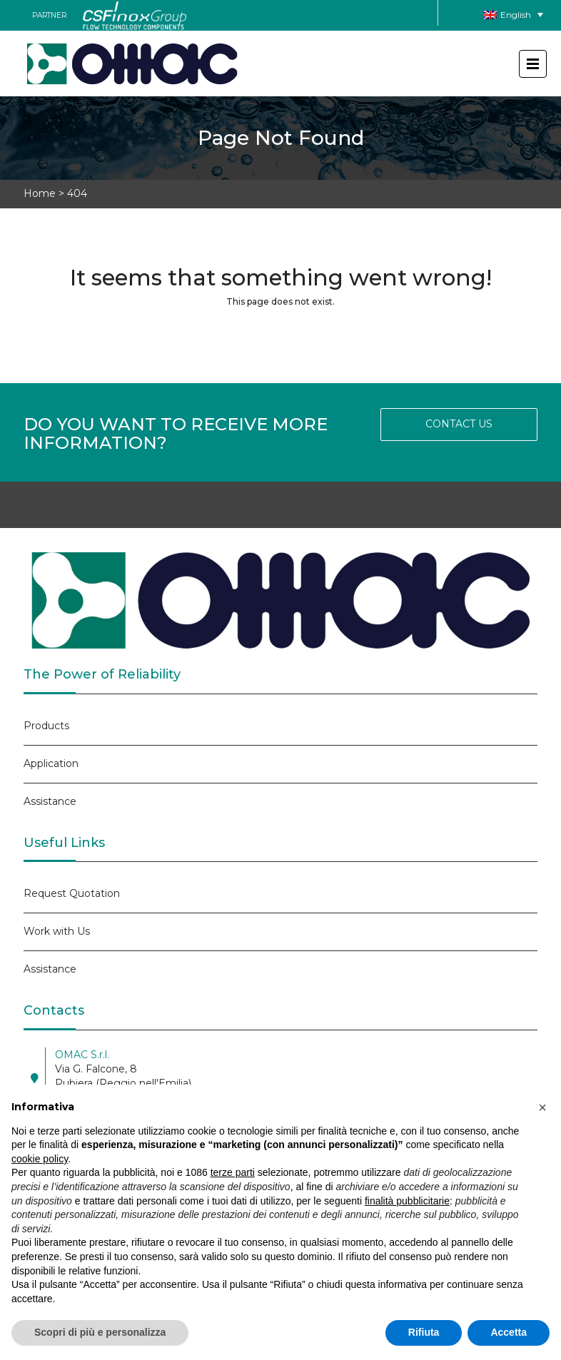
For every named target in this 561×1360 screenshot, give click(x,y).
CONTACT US (458, 423)
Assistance (50, 801)
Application (51, 763)
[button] (542, 1107)
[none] (513, 14)
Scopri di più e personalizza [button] (100, 1332)
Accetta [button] (508, 1332)
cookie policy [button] (39, 1158)
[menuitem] (513, 14)
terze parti (233, 1172)
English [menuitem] (515, 14)
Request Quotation (72, 893)
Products (46, 725)
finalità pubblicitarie (407, 1201)
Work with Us (57, 931)
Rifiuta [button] (424, 1332)
